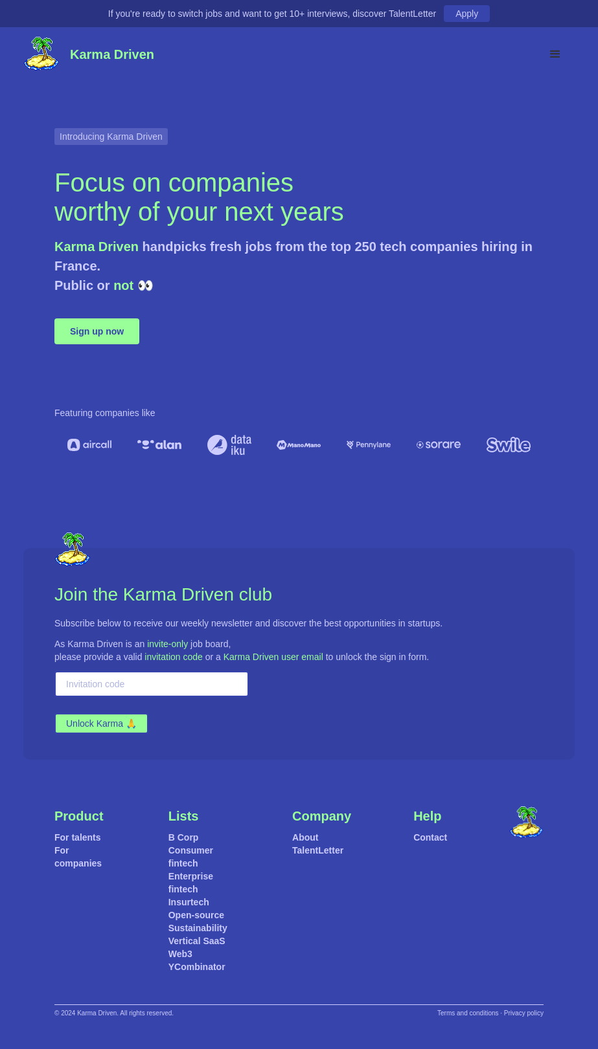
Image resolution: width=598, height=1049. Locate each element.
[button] (555, 54)
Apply (466, 13)
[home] (41, 54)
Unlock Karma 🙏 (101, 723)
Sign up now (97, 331)
